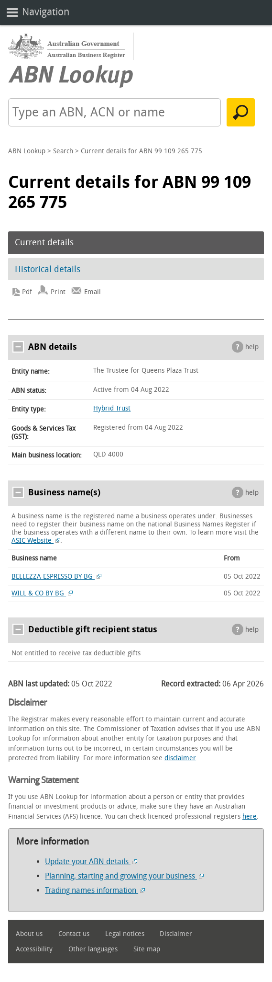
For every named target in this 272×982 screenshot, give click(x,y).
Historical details (47, 269)
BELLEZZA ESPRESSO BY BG (56, 576)
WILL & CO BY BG (42, 593)
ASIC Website (35, 541)
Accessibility (34, 949)
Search (63, 151)
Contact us (73, 934)
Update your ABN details (91, 861)
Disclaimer (176, 934)
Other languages (93, 949)
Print (58, 292)
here (249, 816)
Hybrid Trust (112, 408)
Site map (146, 949)
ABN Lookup (26, 151)
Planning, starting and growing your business (124, 875)
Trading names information (95, 890)
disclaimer (180, 758)
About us (29, 934)
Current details (44, 242)
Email (92, 292)
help (252, 347)
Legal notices (124, 934)
